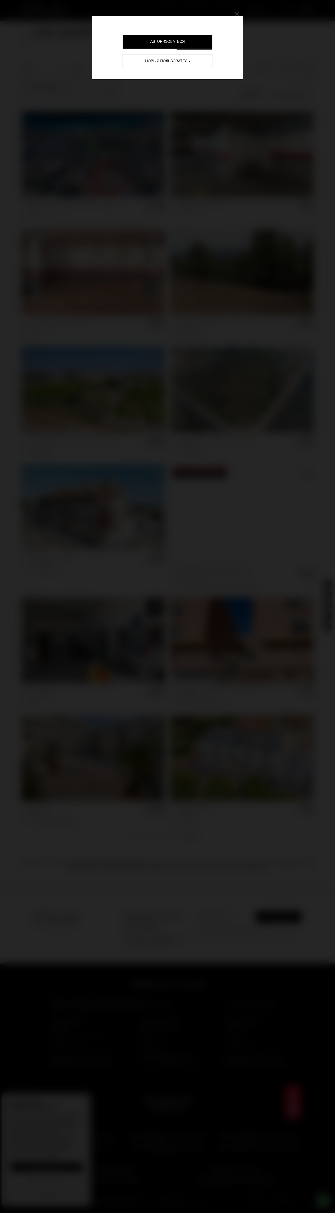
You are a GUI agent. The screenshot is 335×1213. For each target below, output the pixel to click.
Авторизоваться (167, 41)
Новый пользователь (167, 61)
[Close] (237, 14)
